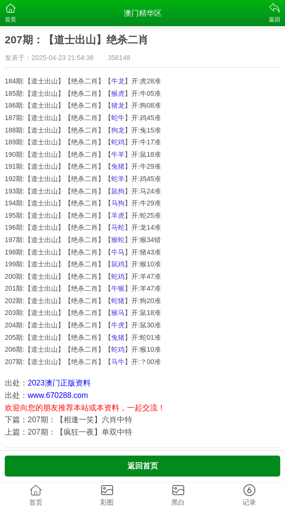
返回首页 (142, 466)
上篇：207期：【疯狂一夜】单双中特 (68, 432)
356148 (119, 57)
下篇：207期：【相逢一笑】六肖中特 (68, 420)
